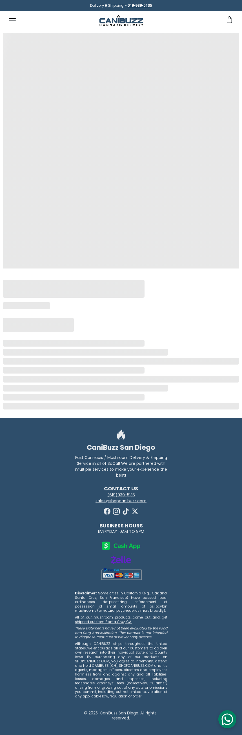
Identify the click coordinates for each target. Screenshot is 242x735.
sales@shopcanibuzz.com (121, 501)
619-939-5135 (139, 6)
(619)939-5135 (121, 495)
